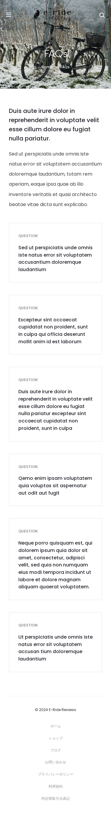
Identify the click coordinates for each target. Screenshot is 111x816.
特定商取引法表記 (55, 798)
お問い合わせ (55, 762)
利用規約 (56, 786)
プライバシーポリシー (55, 774)
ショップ (56, 738)
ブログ (55, 750)
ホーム (55, 725)
